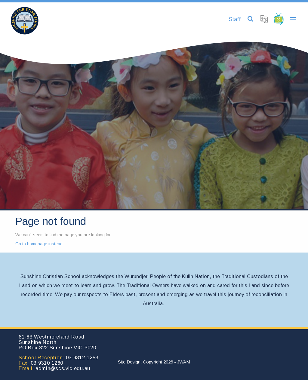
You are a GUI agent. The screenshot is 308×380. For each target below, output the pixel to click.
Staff (235, 19)
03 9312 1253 (82, 357)
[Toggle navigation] (292, 19)
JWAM (183, 361)
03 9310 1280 (47, 363)
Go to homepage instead (39, 243)
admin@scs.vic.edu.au (62, 368)
